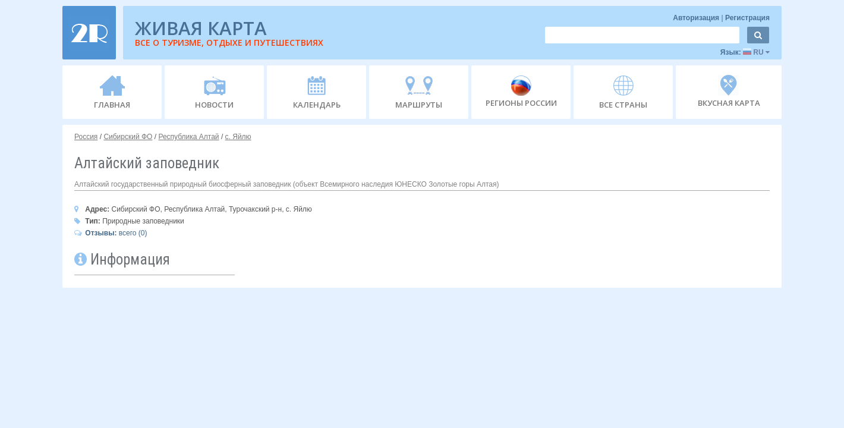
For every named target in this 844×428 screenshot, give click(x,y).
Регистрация (747, 18)
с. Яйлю (238, 137)
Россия (85, 137)
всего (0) (110, 233)
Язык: (745, 52)
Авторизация (697, 18)
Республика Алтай (188, 137)
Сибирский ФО (127, 137)
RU (756, 52)
